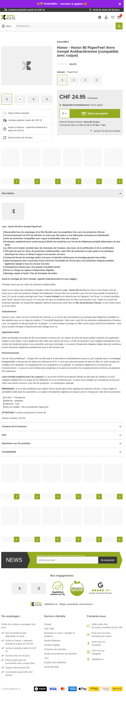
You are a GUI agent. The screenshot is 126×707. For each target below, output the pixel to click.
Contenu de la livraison (62, 426)
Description (62, 193)
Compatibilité (62, 452)
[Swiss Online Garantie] (19, 588)
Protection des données (55, 649)
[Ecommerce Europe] (38, 588)
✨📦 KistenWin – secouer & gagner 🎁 (62, 3)
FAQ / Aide (49, 628)
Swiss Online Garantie (18, 113)
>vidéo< (73, 279)
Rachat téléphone (52, 640)
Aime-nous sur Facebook (98, 643)
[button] (6, 26)
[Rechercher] (119, 25)
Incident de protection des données (60, 653)
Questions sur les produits (62, 443)
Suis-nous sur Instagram (98, 652)
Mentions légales (52, 645)
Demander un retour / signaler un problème (59, 634)
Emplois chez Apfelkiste (55, 662)
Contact (47, 624)
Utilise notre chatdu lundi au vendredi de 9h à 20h (107, 626)
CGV (46, 658)
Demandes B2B (51, 667)
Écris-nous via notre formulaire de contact (101, 634)
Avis (62, 435)
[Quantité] (65, 113)
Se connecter (107, 560)
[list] (26, 65)
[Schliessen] (119, 3)
